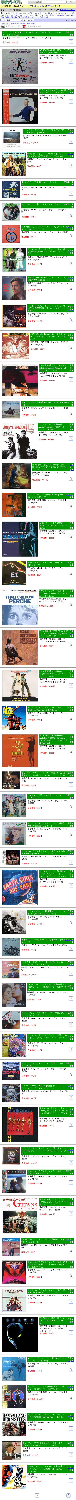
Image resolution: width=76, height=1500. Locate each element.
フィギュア (40, 17)
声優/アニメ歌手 (22, 17)
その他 (46, 17)
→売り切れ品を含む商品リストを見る (44, 6)
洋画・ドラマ (51, 13)
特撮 (15, 17)
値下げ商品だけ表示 (17, 23)
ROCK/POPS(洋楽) (27, 13)
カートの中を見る (67, 10)
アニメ (35, 13)
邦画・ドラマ (42, 13)
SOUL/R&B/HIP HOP (59, 15)
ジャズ (72, 13)
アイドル (14, 13)
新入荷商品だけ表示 (30, 23)
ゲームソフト (32, 17)
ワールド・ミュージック (15, 15)
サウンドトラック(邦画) (45, 15)
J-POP (19, 13)
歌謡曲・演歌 (9, 17)
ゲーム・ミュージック (62, 13)
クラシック (3, 15)
